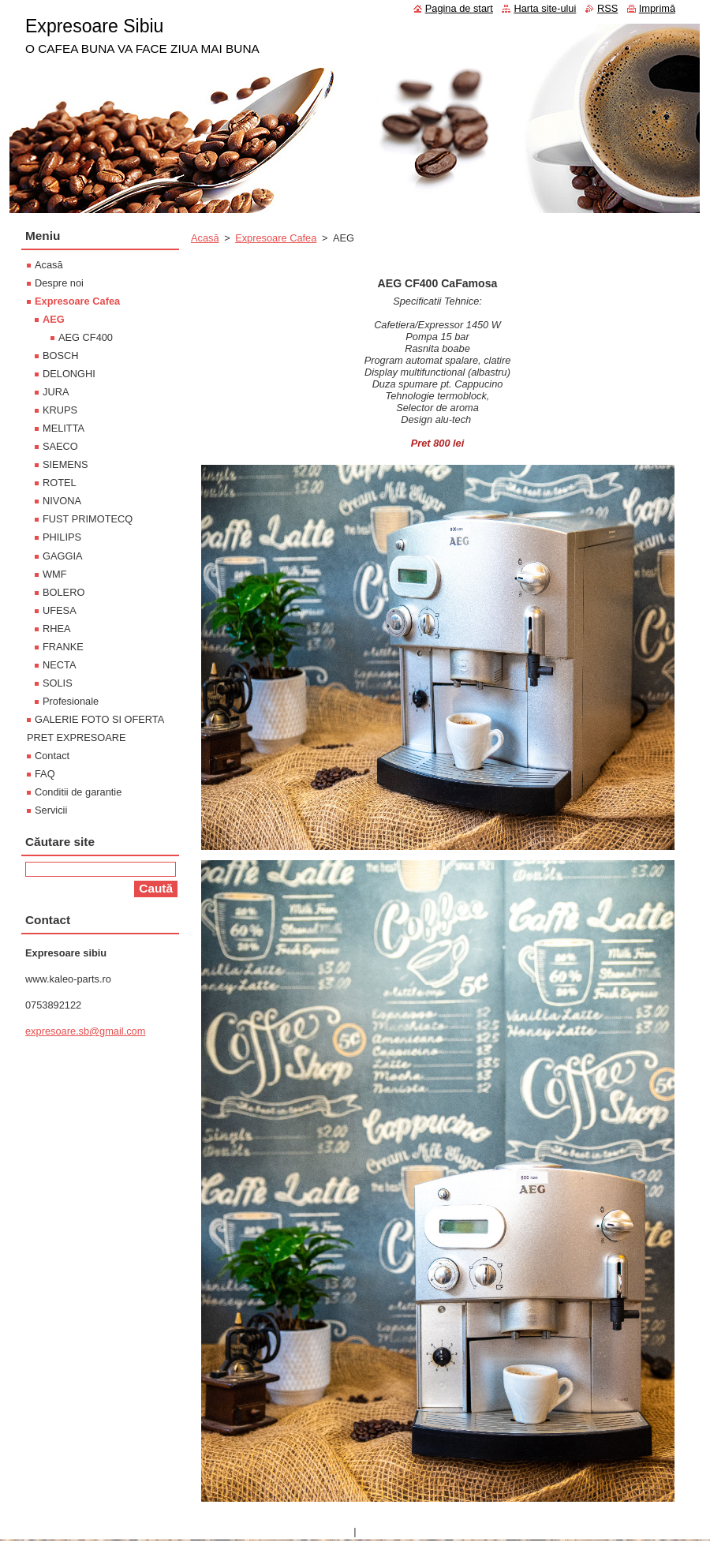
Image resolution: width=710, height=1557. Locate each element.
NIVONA (62, 501)
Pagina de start (459, 8)
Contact (52, 756)
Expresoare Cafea (275, 238)
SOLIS (58, 683)
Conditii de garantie (78, 792)
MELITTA (63, 428)
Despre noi (59, 283)
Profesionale (71, 701)
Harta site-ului (545, 8)
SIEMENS (65, 464)
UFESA (60, 610)
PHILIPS (62, 537)
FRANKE (63, 647)
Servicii (51, 810)
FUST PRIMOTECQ (88, 519)
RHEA (57, 628)
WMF (55, 574)
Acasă (205, 238)
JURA (56, 392)
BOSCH (61, 355)
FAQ (45, 774)
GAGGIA (63, 556)
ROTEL (60, 482)
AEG (54, 319)
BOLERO (63, 592)
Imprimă (657, 8)
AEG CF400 (85, 337)
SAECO (60, 446)
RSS (607, 8)
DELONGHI (69, 374)
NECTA (59, 665)
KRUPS (60, 410)
